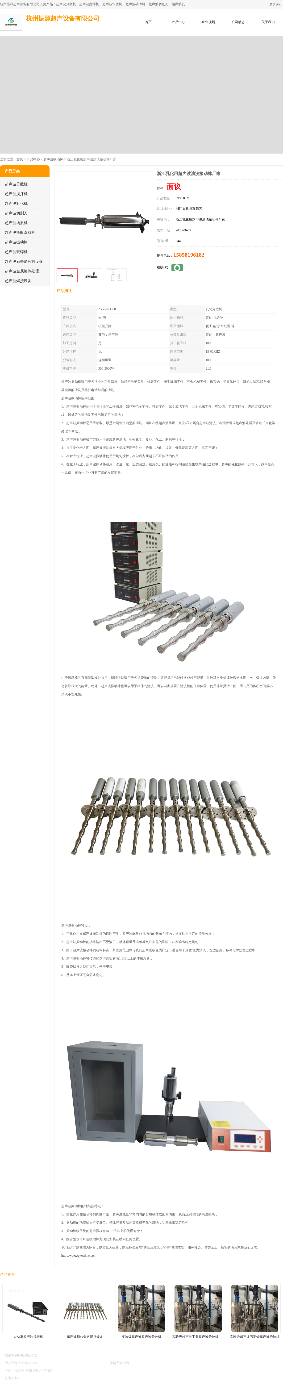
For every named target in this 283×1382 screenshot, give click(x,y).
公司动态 (238, 22)
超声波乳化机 (16, 203)
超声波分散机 (16, 184)
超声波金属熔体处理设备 (25, 271)
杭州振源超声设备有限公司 (89, 1363)
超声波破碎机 (16, 252)
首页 (148, 22)
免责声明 (46, 1378)
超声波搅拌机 (16, 194)
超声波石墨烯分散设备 (24, 261)
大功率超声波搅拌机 (28, 1337)
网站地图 (77, 1378)
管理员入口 (62, 1378)
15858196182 (188, 255)
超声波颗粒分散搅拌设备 (85, 1337)
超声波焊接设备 (18, 281)
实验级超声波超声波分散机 (141, 1337)
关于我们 (268, 22)
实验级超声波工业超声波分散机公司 (198, 1337)
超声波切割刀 (16, 213)
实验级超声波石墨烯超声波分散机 (254, 1337)
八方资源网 (30, 1378)
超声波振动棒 (53, 159)
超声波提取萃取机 (20, 232)
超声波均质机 (16, 223)
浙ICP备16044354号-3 (52, 1363)
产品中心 (178, 22)
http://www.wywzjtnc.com (78, 1255)
